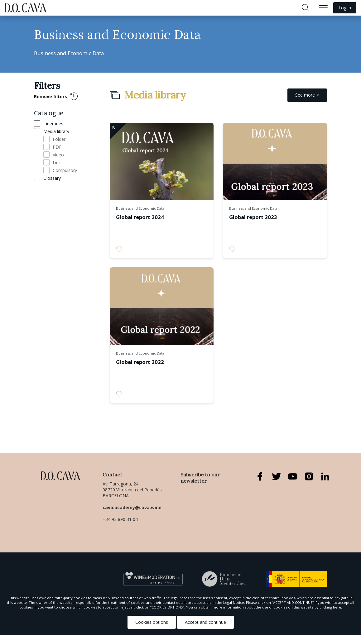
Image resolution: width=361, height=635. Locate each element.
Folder (59, 139)
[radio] (119, 249)
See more (305, 95)
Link (57, 162)
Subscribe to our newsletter (200, 477)
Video (58, 155)
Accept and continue (205, 622)
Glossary (52, 178)
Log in (345, 8)
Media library (56, 131)
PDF (57, 147)
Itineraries (53, 124)
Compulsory (65, 170)
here (337, 607)
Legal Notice (233, 602)
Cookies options (151, 622)
